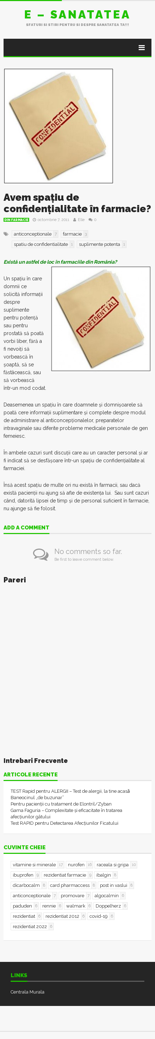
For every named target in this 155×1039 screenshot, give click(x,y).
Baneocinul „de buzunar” (37, 797)
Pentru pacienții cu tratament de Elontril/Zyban (61, 804)
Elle (81, 219)
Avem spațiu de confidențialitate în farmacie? (77, 203)
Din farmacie (16, 220)
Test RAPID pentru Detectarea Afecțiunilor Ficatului (64, 823)
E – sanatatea (77, 14)
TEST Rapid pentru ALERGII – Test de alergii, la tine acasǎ (70, 791)
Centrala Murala (27, 992)
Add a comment (26, 528)
